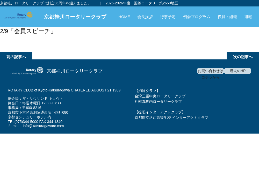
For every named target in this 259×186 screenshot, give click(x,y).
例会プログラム (196, 16)
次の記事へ (243, 57)
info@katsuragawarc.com (43, 126)
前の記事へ (16, 57)
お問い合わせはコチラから (210, 74)
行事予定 (168, 16)
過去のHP (238, 71)
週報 (248, 16)
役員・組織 (227, 16)
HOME (124, 16)
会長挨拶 (145, 16)
